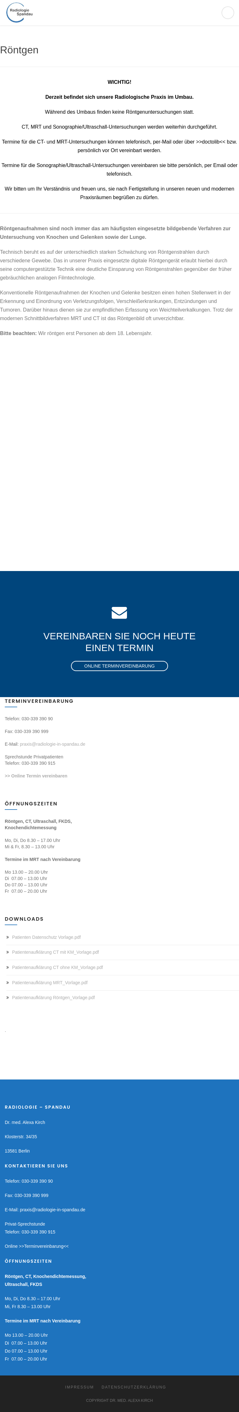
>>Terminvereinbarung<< (43, 1246)
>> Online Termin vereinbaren (36, 775)
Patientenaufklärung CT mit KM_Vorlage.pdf (55, 952)
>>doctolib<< (211, 142)
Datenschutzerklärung (134, 1387)
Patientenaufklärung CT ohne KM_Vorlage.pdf (57, 967)
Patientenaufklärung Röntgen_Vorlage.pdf (53, 997)
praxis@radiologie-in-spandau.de (52, 744)
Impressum (79, 1387)
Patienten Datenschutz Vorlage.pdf (46, 937)
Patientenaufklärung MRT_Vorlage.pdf (50, 982)
